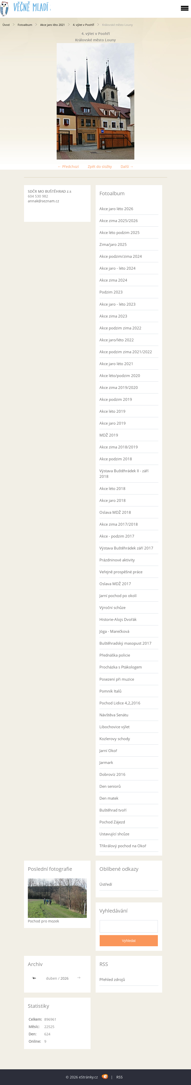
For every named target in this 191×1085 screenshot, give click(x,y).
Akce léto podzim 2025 (119, 232)
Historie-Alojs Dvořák (118, 619)
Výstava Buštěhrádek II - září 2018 (123, 473)
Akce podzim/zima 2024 (120, 256)
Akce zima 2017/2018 (118, 524)
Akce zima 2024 (113, 280)
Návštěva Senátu (113, 714)
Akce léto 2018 (112, 488)
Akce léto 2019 (112, 411)
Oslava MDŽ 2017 (115, 583)
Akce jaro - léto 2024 (117, 268)
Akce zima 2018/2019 (118, 446)
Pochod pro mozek (43, 921)
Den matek (108, 798)
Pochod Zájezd (112, 821)
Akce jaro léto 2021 (52, 25)
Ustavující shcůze (114, 833)
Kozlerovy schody (114, 738)
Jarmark (106, 762)
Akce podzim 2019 (115, 399)
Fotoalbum (25, 25)
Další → (127, 166)
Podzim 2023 (111, 291)
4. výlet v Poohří (83, 25)
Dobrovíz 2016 (112, 774)
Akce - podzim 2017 (116, 536)
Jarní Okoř (108, 750)
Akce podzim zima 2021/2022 (125, 351)
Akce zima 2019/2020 (118, 387)
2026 (64, 978)
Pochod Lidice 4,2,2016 (119, 702)
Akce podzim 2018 (115, 458)
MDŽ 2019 (108, 435)
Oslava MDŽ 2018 (115, 512)
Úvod (6, 25)
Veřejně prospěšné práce (120, 571)
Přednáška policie (114, 655)
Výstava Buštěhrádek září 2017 (126, 547)
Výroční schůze (112, 607)
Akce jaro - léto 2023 (117, 304)
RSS (119, 1077)
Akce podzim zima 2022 (120, 327)
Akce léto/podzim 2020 (119, 375)
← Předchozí (68, 166)
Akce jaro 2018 (112, 500)
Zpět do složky (100, 166)
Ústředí (105, 884)
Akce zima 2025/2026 (118, 220)
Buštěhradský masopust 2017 (125, 643)
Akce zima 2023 (113, 316)
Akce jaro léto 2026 (116, 208)
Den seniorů (110, 786)
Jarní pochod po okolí (118, 595)
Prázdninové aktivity (117, 559)
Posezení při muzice (116, 679)
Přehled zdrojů (112, 979)
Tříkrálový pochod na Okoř (122, 845)
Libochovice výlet (114, 726)
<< (35, 978)
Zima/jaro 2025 (113, 244)
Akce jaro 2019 (112, 423)
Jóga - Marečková (114, 631)
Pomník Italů (110, 691)
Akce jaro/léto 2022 (116, 339)
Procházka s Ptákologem (120, 666)
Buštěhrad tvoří (112, 810)
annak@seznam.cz (43, 201)
